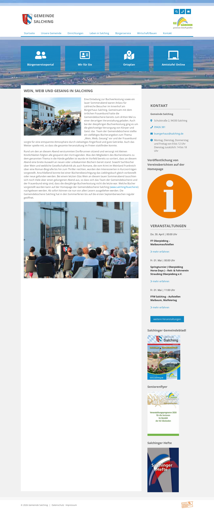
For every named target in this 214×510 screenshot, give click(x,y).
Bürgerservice (123, 33)
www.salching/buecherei (124, 187)
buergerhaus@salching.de (168, 133)
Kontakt (167, 33)
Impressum (71, 505)
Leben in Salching (99, 33)
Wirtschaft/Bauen (147, 33)
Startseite (29, 33)
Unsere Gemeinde (51, 33)
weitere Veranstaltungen (167, 319)
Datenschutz (58, 505)
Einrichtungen (75, 33)
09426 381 (159, 127)
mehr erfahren (159, 251)
